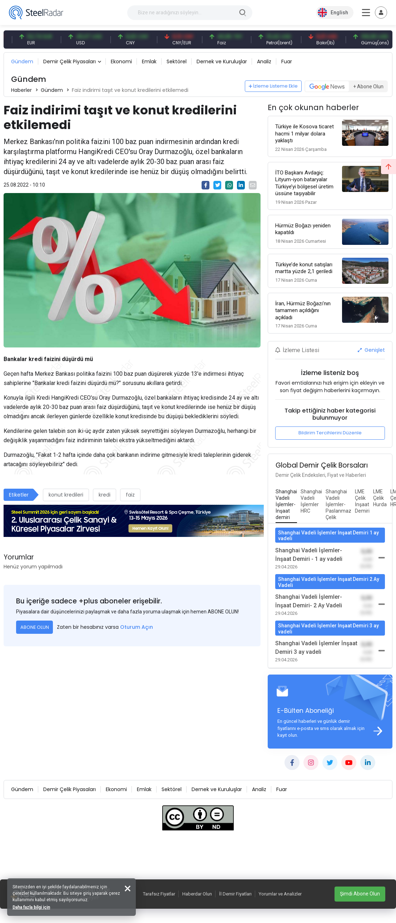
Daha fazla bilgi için (31, 907)
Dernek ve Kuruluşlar (222, 61)
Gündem (22, 61)
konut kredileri (66, 494)
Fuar (286, 61)
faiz (130, 494)
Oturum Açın (136, 627)
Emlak (149, 61)
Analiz (264, 61)
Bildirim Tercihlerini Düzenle (330, 432)
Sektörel (177, 61)
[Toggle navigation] (381, 12)
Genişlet (371, 350)
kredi (104, 494)
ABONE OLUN (34, 627)
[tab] (286, 505)
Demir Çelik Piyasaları (69, 61)
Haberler (21, 90)
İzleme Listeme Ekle (273, 86)
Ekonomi (121, 61)
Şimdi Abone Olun (360, 894)
